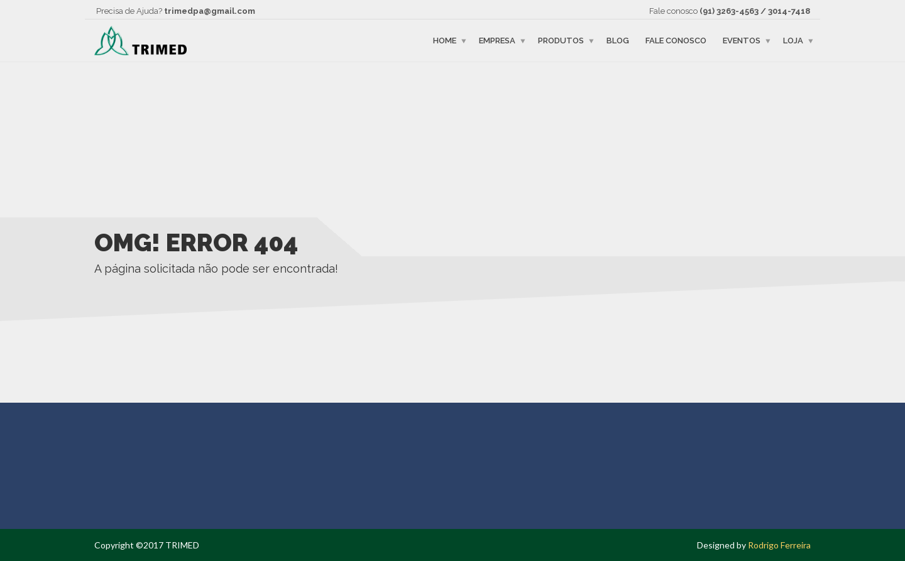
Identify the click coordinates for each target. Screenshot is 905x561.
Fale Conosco (675, 40)
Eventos (741, 40)
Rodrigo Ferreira (779, 545)
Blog (617, 40)
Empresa (497, 40)
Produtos (561, 40)
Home (444, 40)
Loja (793, 40)
